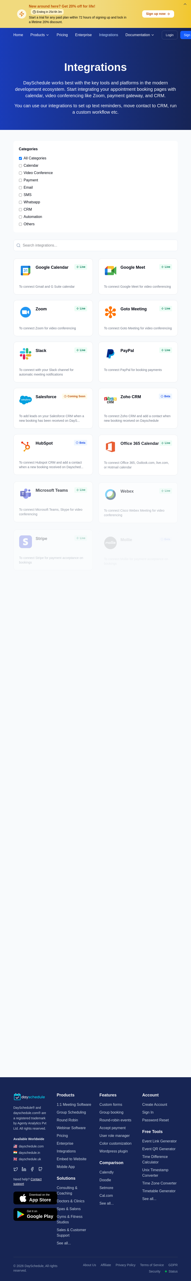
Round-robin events (115, 1120)
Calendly (106, 1172)
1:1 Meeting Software (74, 1104)
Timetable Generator (158, 1191)
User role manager (114, 1136)
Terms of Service (152, 1265)
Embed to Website (71, 1159)
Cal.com (106, 1196)
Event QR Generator (158, 1149)
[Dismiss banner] (185, 4)
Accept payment (112, 1128)
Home (18, 35)
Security (154, 1271)
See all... (64, 1243)
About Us (89, 1265)
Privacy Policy (126, 1265)
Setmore (106, 1188)
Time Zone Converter (159, 1183)
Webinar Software (71, 1128)
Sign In (148, 1112)
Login (169, 35)
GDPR (173, 1265)
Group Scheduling (71, 1112)
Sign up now (158, 14)
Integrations (108, 35)
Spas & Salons (69, 1209)
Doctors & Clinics (71, 1201)
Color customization (115, 1143)
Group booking (111, 1112)
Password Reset (155, 1120)
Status (171, 1271)
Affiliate (106, 1265)
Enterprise (83, 35)
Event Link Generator (159, 1141)
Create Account (154, 1104)
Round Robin (67, 1120)
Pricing (62, 35)
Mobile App (66, 1167)
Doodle (105, 1180)
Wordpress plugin (113, 1151)
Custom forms (110, 1104)
